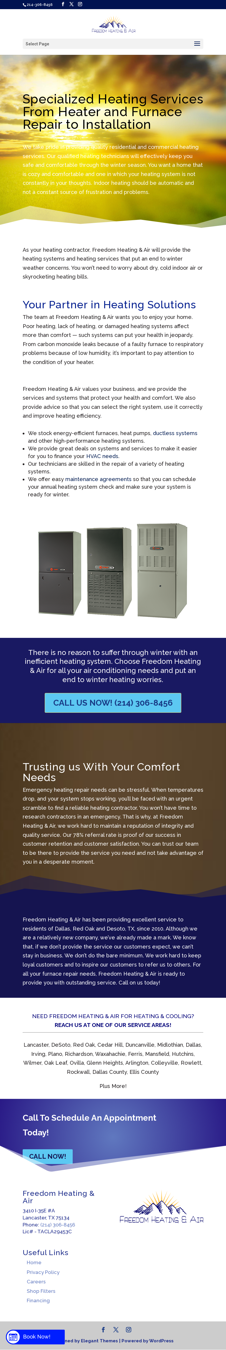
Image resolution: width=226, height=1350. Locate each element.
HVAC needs (102, 456)
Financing (38, 1300)
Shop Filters (41, 1291)
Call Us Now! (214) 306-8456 (113, 703)
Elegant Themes (99, 1341)
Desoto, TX (120, 929)
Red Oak (83, 929)
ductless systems (175, 433)
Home (34, 1262)
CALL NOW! (47, 1156)
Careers (36, 1282)
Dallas (61, 929)
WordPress (161, 1341)
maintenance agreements (99, 479)
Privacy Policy (43, 1272)
